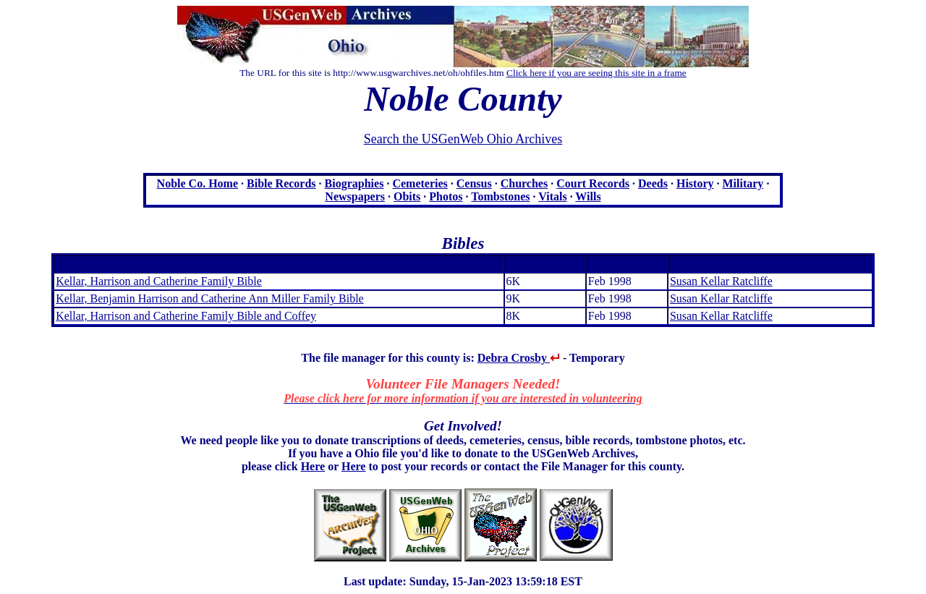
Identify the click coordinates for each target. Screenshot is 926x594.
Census (474, 183)
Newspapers (355, 196)
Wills (587, 196)
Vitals (552, 196)
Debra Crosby (518, 358)
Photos (445, 196)
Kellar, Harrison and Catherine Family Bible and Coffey (186, 316)
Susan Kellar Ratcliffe (721, 281)
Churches (524, 183)
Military (743, 183)
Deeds (653, 183)
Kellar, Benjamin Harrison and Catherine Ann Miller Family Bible (210, 298)
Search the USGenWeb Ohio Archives (463, 139)
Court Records (592, 183)
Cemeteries (419, 183)
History (695, 183)
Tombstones (500, 196)
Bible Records (281, 183)
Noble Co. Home (197, 183)
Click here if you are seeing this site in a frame (596, 72)
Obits (407, 196)
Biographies (354, 183)
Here (313, 466)
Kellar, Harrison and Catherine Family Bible (159, 281)
